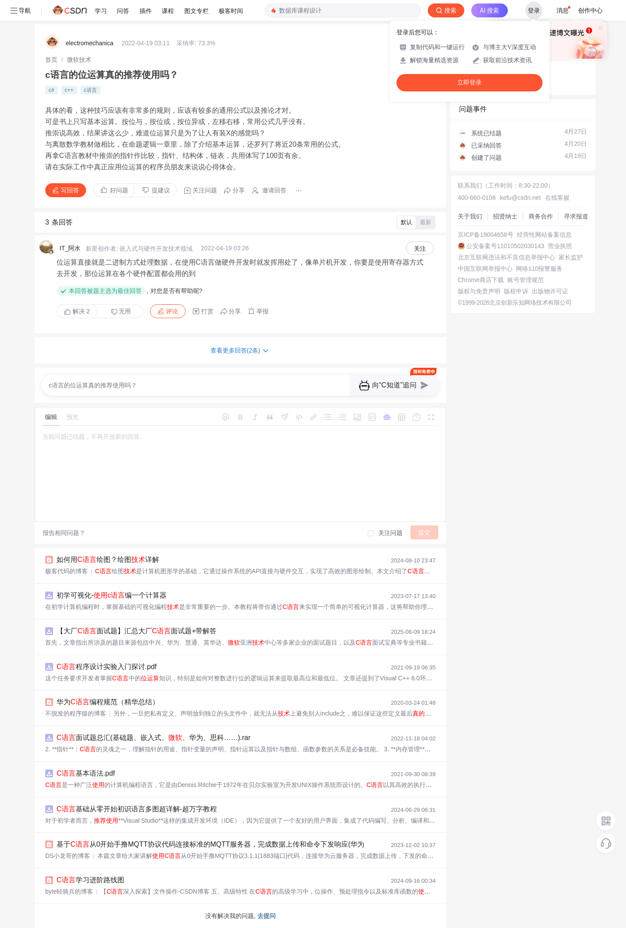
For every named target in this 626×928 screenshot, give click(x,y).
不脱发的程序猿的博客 (75, 713)
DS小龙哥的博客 (67, 855)
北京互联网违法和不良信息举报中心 (506, 257)
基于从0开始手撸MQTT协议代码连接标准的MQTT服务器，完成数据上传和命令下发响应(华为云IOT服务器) (231, 844)
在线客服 (557, 197)
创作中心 (590, 10)
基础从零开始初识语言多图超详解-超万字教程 (137, 809)
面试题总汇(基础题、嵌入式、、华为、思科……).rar (153, 737)
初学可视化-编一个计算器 (111, 595)
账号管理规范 (525, 279)
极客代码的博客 (66, 571)
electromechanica (89, 43)
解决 (77, 311)
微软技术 (79, 59)
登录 (534, 10)
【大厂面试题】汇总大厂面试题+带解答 (136, 631)
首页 (51, 59)
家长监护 (571, 257)
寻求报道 (576, 216)
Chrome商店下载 (481, 279)
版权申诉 (516, 291)
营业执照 (560, 245)
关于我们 (470, 216)
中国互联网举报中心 (485, 268)
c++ (69, 90)
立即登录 (469, 82)
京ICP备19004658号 (485, 234)
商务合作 (541, 216)
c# (51, 90)
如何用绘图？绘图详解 (108, 559)
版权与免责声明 (479, 291)
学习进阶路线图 (90, 880)
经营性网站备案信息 (544, 234)
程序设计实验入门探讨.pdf (106, 666)
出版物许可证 (550, 291)
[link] (51, 59)
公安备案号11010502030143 (505, 245)
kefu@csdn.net (520, 197)
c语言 (90, 90)
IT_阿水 (70, 248)
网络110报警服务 (539, 268)
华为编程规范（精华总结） (108, 702)
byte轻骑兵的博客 (69, 891)
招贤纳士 (505, 216)
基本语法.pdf (86, 773)
